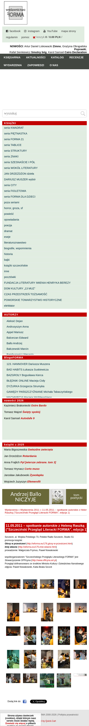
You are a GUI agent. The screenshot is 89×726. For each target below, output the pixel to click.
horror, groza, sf (13, 208)
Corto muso (31, 468)
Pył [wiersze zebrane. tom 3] (38, 462)
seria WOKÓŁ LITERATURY (21, 167)
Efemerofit (33, 481)
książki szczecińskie (16, 265)
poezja (8, 225)
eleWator (9, 305)
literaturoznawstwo (15, 242)
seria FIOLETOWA (15, 190)
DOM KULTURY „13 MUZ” (19, 288)
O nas (54, 65)
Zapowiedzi (35, 65)
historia (8, 254)
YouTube (52, 31)
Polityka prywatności (68, 714)
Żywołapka (37, 475)
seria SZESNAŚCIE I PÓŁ (19, 162)
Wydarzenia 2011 (29, 509)
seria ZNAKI (11, 156)
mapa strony (68, 31)
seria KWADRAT (14, 127)
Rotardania (30, 456)
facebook (15, 31)
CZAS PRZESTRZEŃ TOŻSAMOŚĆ (25, 294)
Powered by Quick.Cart (44, 721)
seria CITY (10, 185)
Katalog (57, 57)
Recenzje (76, 57)
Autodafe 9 (27, 418)
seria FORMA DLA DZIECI (19, 196)
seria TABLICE (13, 144)
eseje (7, 236)
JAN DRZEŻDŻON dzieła (19, 173)
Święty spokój (31, 411)
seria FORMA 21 (14, 139)
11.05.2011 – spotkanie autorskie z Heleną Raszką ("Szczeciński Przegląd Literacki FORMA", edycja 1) (46, 511)
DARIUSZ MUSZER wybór (20, 179)
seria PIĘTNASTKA (15, 133)
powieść (9, 213)
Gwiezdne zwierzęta (40, 449)
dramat (8, 231)
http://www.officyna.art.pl (44, 560)
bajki (7, 259)
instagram (33, 31)
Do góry (85, 712)
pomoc (25, 37)
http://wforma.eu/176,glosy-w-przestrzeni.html (49, 543)
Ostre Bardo (39, 405)
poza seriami (11, 202)
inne (6, 271)
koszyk (40, 37)
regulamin (12, 37)
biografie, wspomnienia (17, 248)
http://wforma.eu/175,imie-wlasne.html (37, 547)
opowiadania (11, 219)
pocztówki (10, 277)
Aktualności (35, 57)
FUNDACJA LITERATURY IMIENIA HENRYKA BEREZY (37, 282)
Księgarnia (12, 57)
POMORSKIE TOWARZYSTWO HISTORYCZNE (33, 299)
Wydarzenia (13, 65)
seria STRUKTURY (15, 150)
